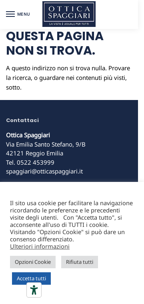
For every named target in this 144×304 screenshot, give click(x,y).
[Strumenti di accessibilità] (34, 290)
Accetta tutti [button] (31, 278)
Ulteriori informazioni (40, 246)
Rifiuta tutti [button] (79, 261)
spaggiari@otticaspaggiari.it (44, 171)
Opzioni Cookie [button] (33, 261)
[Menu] (18, 14)
